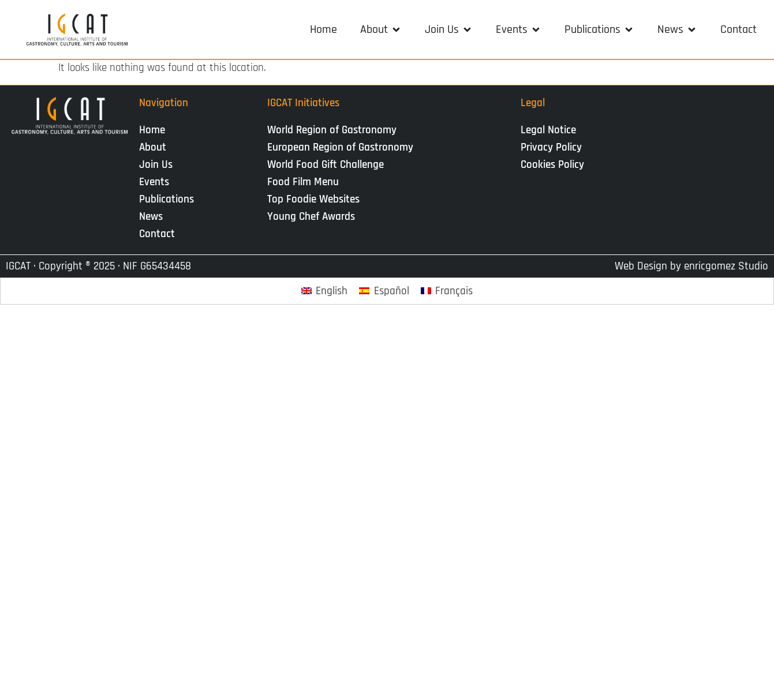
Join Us (158, 165)
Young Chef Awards (311, 216)
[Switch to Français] (447, 291)
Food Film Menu (303, 182)
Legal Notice (548, 130)
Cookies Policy (552, 165)
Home (152, 130)
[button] (381, 29)
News (154, 216)
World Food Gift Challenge (325, 165)
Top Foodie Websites (313, 199)
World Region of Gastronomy (332, 130)
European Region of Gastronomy (340, 147)
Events (157, 182)
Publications (169, 199)
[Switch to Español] (384, 291)
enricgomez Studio (726, 266)
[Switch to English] (325, 291)
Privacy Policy (551, 147)
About (155, 147)
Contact (157, 234)
